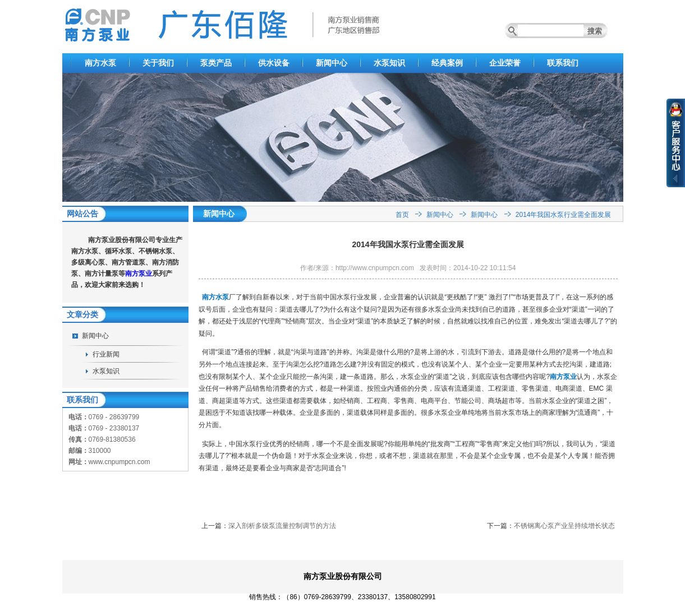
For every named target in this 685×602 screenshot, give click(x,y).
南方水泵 (100, 62)
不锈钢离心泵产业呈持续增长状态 (564, 526)
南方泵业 (138, 273)
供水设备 (273, 62)
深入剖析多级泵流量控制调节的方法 (282, 526)
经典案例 (447, 62)
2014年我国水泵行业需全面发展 (564, 215)
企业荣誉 (505, 62)
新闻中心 (331, 62)
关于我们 (158, 62)
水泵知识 (389, 62)
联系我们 (562, 62)
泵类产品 (216, 62)
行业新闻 (106, 354)
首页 (402, 215)
